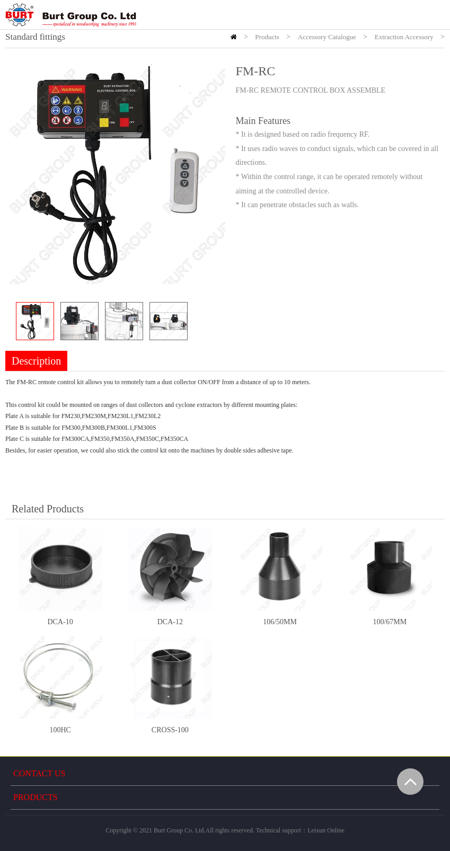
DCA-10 (60, 622)
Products (267, 37)
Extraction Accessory (404, 37)
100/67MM (390, 622)
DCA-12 (170, 622)
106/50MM (280, 622)
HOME (233, 36)
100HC (59, 730)
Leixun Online (326, 830)
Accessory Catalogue (327, 37)
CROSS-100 (170, 730)
